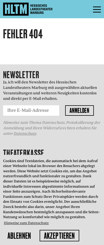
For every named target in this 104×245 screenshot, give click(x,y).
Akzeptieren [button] (59, 235)
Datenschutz (25, 133)
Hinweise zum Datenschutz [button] (26, 223)
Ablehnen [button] (19, 235)
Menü (85, 9)
